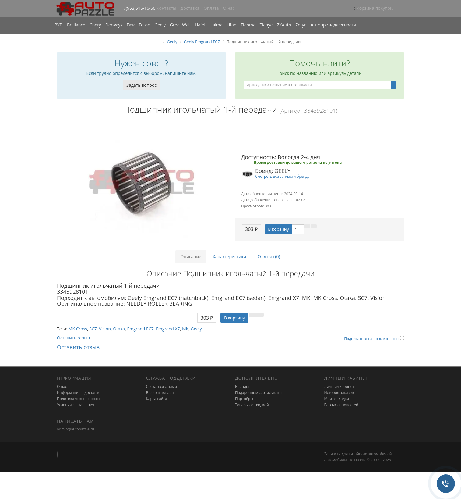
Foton (144, 25)
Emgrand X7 (168, 329)
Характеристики (229, 256)
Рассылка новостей (341, 404)
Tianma (248, 25)
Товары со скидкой (252, 404)
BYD (59, 25)
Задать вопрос (141, 85)
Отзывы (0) (269, 256)
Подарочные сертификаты (258, 392)
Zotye (300, 25)
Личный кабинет (339, 386)
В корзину (278, 229)
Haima (215, 25)
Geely (159, 25)
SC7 (93, 329)
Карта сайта (156, 398)
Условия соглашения (75, 404)
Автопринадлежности (333, 25)
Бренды (242, 386)
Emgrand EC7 (140, 329)
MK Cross (78, 329)
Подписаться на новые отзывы (372, 338)
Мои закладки (336, 398)
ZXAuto (284, 25)
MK (185, 329)
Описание (190, 256)
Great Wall (180, 25)
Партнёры (244, 398)
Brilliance (76, 25)
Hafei (200, 25)
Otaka (119, 329)
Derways (113, 25)
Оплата (211, 8)
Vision (105, 329)
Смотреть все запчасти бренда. (283, 176)
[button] (373, 8)
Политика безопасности (78, 398)
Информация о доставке (78, 392)
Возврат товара (160, 392)
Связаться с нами (161, 386)
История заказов (339, 392)
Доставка (190, 8)
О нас (229, 8)
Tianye (266, 25)
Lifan (231, 25)
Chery (95, 25)
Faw (131, 25)
